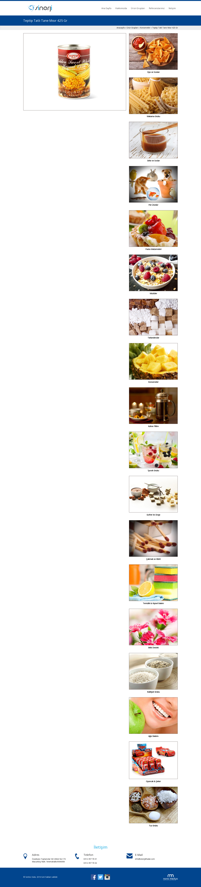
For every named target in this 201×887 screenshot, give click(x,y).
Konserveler (145, 27)
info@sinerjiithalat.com (145, 859)
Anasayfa (121, 27)
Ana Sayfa (106, 8)
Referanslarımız (157, 8)
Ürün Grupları (138, 8)
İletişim (172, 8)
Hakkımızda (121, 8)
